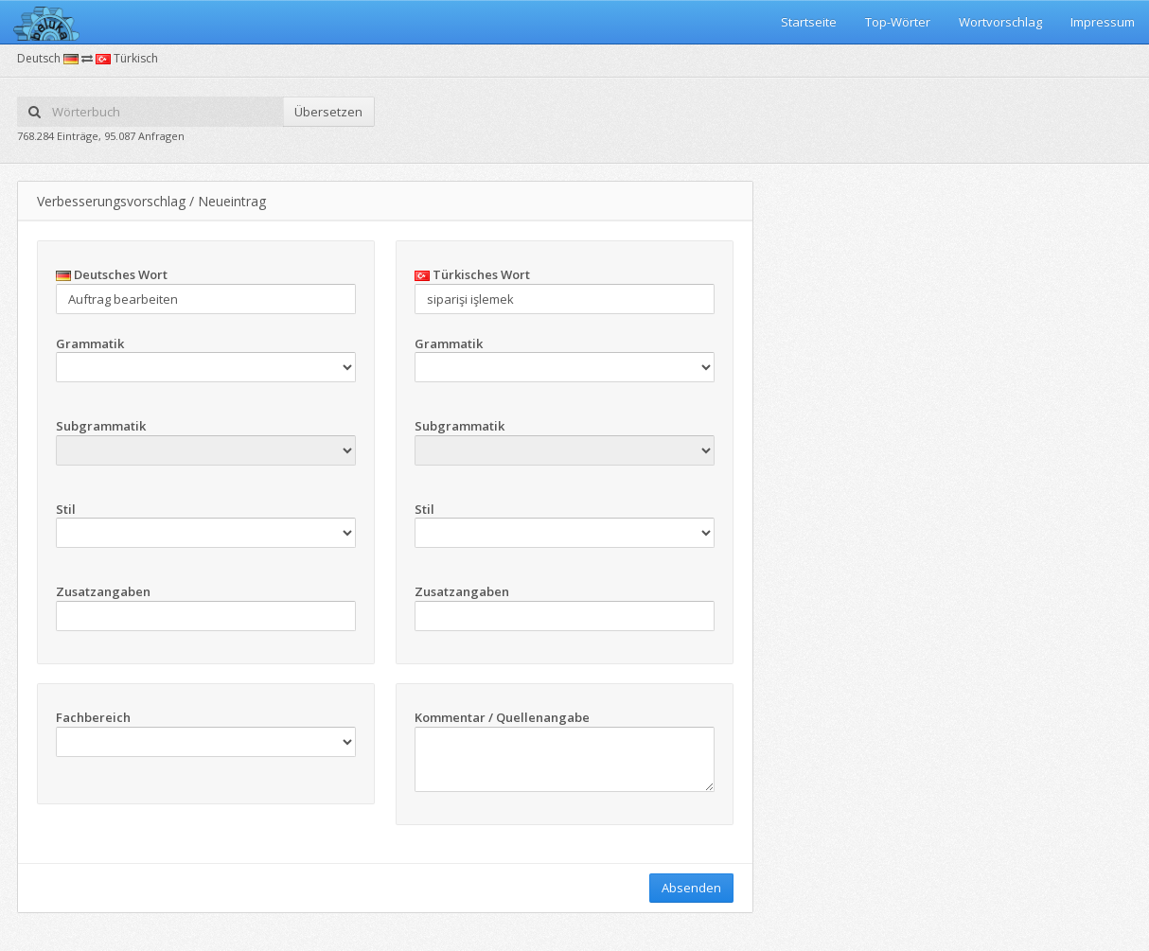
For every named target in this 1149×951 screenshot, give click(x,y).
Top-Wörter (897, 21)
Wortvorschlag (1000, 21)
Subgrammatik (101, 425)
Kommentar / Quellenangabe (502, 717)
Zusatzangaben (103, 591)
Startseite (809, 21)
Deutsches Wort (112, 274)
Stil (66, 509)
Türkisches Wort (472, 274)
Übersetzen (328, 111)
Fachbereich (93, 717)
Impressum (1102, 21)
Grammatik (90, 343)
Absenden (691, 887)
